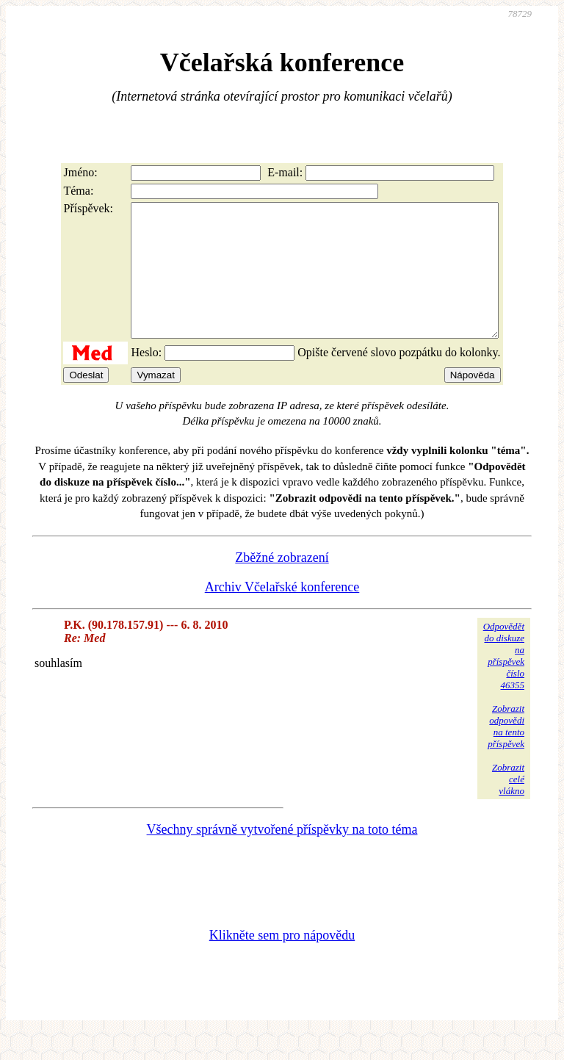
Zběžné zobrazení (281, 584)
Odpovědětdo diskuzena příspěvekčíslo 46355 (503, 682)
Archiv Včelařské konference (282, 613)
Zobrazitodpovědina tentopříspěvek (506, 752)
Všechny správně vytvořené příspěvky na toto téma (282, 855)
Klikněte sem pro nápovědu (282, 961)
